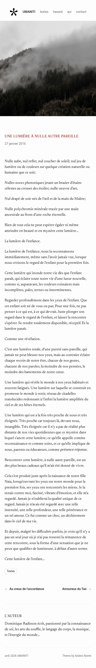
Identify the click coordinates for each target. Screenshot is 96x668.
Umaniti (29, 12)
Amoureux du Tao (74, 589)
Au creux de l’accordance (26, 589)
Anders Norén (83, 655)
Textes (11, 571)
